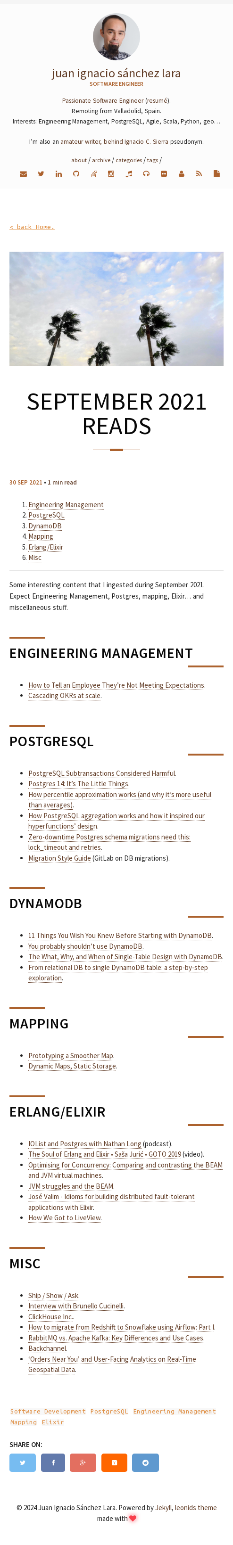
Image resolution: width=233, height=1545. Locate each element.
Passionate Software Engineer (102, 101)
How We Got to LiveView (64, 1217)
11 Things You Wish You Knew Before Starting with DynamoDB (120, 935)
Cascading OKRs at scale (64, 695)
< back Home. (32, 226)
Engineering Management (66, 504)
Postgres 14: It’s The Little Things (78, 783)
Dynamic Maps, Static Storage (72, 1065)
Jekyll (163, 1507)
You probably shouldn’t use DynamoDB (85, 946)
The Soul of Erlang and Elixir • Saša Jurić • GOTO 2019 (104, 1154)
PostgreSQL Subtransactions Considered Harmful (101, 773)
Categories (129, 160)
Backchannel (47, 1348)
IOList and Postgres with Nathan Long (84, 1143)
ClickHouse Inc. (50, 1316)
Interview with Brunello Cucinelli (76, 1305)
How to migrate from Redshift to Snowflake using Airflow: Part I (121, 1327)
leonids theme (196, 1507)
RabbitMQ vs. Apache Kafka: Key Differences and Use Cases (115, 1337)
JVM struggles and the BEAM (70, 1186)
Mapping (40, 536)
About (79, 160)
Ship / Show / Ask (53, 1295)
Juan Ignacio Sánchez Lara (116, 73)
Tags (152, 160)
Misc (35, 557)
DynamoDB (45, 525)
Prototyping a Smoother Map (70, 1055)
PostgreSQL (46, 514)
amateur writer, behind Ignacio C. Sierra (114, 142)
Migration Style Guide (59, 858)
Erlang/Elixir (45, 546)
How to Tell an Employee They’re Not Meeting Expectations (116, 685)
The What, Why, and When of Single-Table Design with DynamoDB (125, 956)
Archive (101, 160)
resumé (157, 101)
